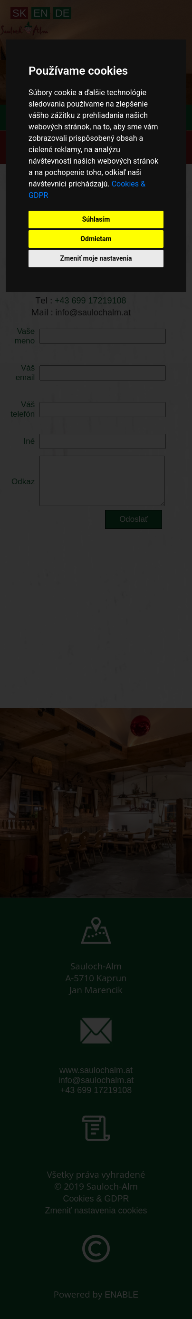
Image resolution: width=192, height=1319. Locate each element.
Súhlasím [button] (96, 219)
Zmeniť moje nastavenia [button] (96, 258)
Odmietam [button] (95, 239)
